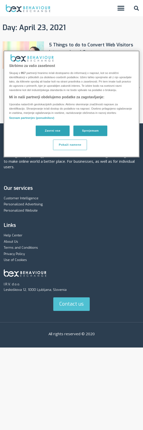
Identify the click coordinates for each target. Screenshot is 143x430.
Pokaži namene (70, 144)
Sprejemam (90, 130)
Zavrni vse (52, 130)
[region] (71, 104)
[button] (120, 8)
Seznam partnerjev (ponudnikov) (31, 117)
